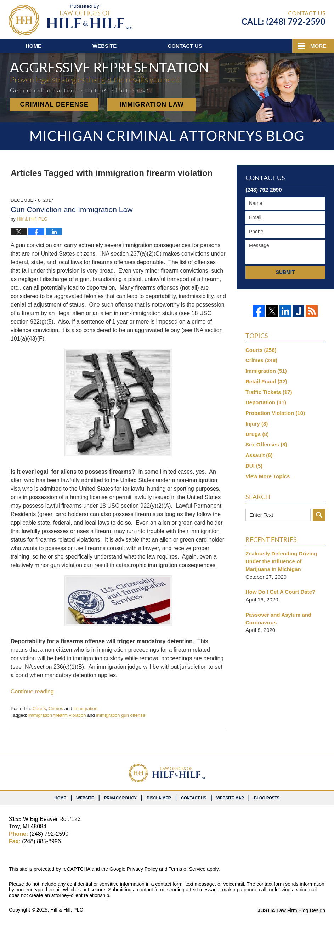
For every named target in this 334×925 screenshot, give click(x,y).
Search (319, 515)
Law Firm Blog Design (291, 910)
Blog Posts (266, 798)
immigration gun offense (120, 715)
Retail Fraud (266, 381)
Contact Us (193, 798)
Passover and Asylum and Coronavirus (278, 619)
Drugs (257, 434)
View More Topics (267, 476)
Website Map (230, 798)
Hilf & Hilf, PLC (66, 910)
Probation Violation (275, 413)
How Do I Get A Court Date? (280, 592)
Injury (256, 424)
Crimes (56, 708)
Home (33, 46)
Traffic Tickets (268, 392)
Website (104, 46)
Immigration (85, 708)
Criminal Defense (54, 104)
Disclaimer (159, 798)
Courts (39, 708)
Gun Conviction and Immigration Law (71, 209)
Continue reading (32, 692)
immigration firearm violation (57, 715)
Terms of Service (187, 869)
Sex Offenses (266, 444)
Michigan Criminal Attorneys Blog (70, 20)
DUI (253, 466)
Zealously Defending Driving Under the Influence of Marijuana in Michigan (281, 561)
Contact (185, 46)
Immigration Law (151, 104)
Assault (259, 455)
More (318, 46)
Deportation (265, 402)
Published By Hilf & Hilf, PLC (283, 18)
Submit (285, 272)
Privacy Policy (120, 798)
